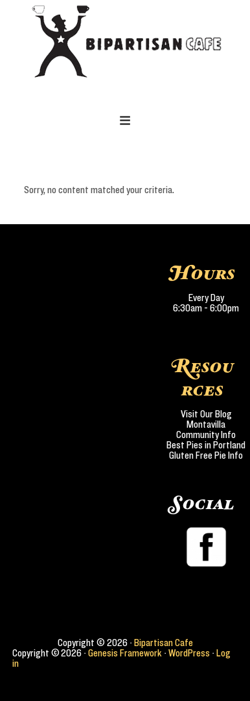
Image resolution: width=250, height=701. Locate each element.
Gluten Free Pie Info (206, 455)
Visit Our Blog (206, 414)
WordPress (189, 653)
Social (202, 504)
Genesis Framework (125, 653)
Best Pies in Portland (205, 445)
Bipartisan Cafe (163, 643)
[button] (125, 121)
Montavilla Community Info (206, 430)
